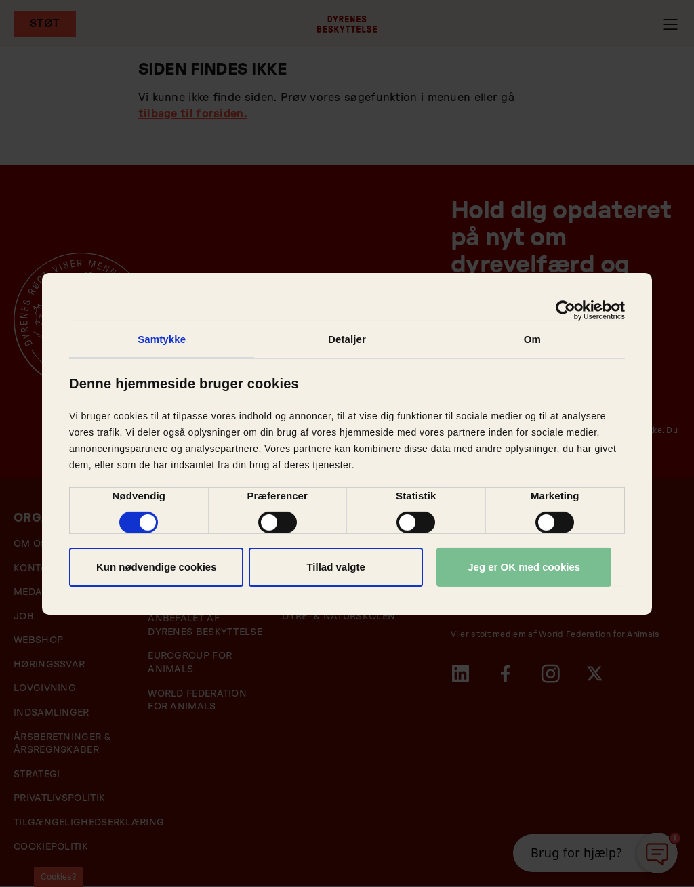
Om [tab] (532, 338)
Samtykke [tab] (162, 338)
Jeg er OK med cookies (524, 567)
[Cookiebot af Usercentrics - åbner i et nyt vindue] (565, 310)
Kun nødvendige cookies (156, 567)
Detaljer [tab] (347, 338)
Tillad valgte (335, 567)
